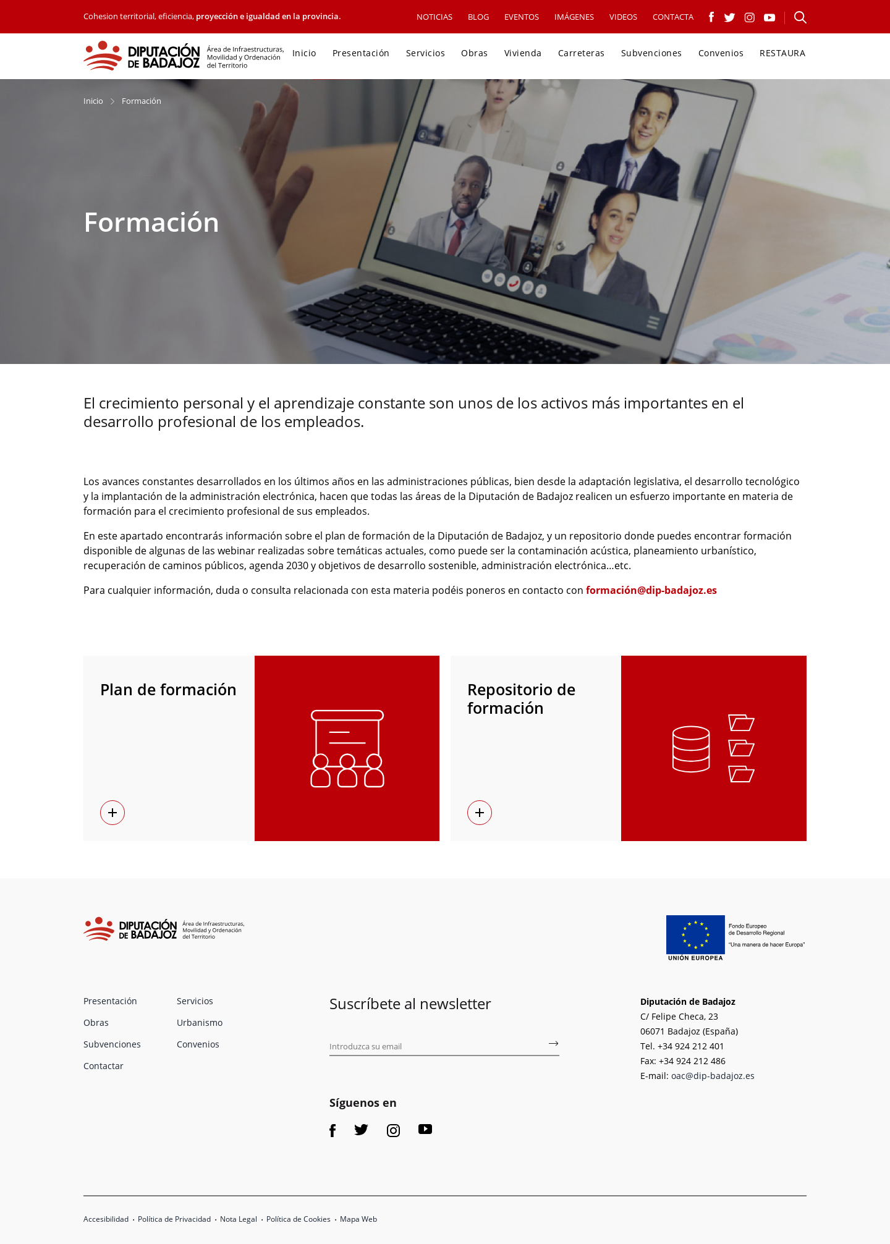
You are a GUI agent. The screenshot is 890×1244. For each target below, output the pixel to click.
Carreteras (581, 53)
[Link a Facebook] (712, 16)
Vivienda (523, 53)
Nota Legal (238, 1219)
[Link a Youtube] (770, 16)
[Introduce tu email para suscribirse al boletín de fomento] (444, 1047)
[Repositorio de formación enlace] (479, 812)
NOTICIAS (434, 16)
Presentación (361, 53)
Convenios (721, 53)
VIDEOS (623, 16)
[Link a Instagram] (749, 16)
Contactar (103, 1066)
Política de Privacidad (174, 1219)
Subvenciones (651, 53)
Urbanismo (199, 1022)
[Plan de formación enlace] (112, 812)
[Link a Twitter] (729, 16)
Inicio (304, 53)
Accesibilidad (106, 1219)
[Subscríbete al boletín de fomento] (553, 1045)
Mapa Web (358, 1219)
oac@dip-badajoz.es (713, 1075)
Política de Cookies (298, 1219)
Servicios (426, 53)
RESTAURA (782, 53)
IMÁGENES (574, 16)
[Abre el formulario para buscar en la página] (800, 17)
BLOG (478, 16)
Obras (474, 53)
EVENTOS (521, 16)
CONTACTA (673, 16)
